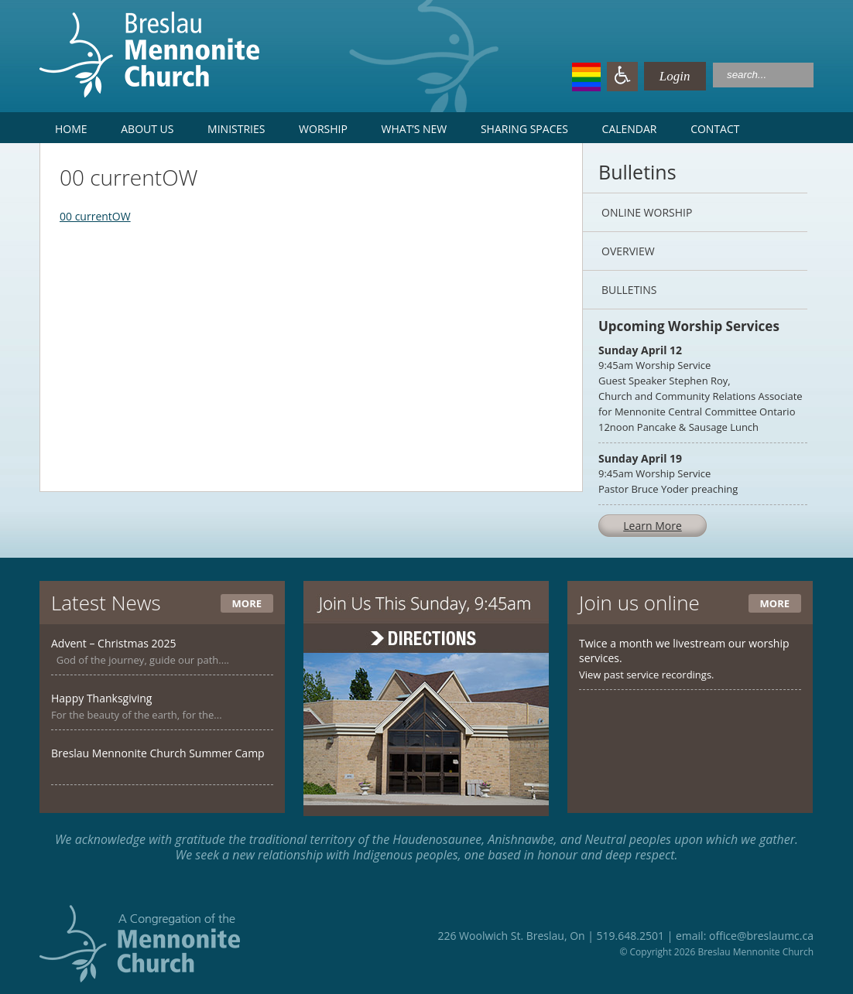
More (247, 603)
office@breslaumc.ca (761, 935)
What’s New (414, 128)
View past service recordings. (646, 674)
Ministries (236, 128)
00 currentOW (95, 216)
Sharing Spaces (524, 128)
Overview (628, 251)
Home (71, 128)
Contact (714, 128)
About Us (147, 128)
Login (659, 76)
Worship (323, 128)
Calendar (629, 128)
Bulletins (628, 289)
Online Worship (646, 212)
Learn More (652, 525)
